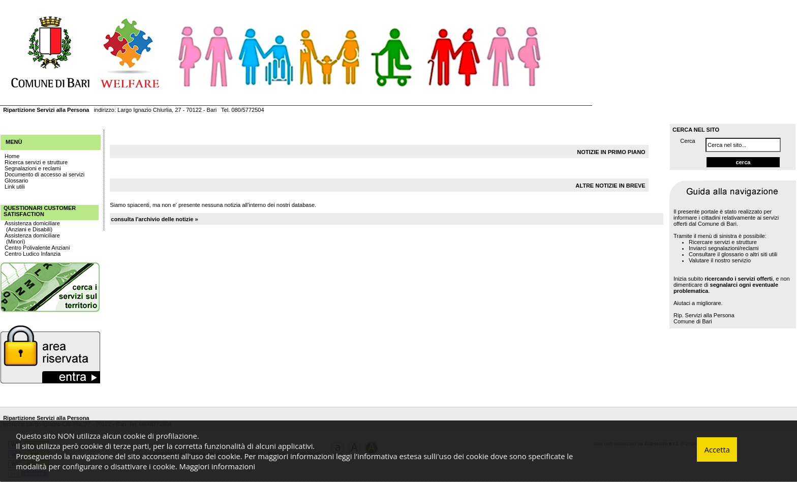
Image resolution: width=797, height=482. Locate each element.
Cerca (687, 141)
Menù (14, 142)
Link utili (15, 187)
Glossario (16, 180)
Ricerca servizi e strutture (36, 162)
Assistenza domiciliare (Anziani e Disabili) (32, 226)
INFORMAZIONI (193, 96)
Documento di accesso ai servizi (44, 174)
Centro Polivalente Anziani (37, 248)
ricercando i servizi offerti (738, 279)
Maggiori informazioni (217, 466)
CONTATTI (248, 96)
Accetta (717, 449)
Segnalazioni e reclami (33, 168)
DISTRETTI (69, 96)
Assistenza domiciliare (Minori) (32, 238)
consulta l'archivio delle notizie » (154, 219)
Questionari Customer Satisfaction (40, 211)
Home (12, 156)
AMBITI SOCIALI (127, 96)
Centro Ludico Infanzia (32, 254)
